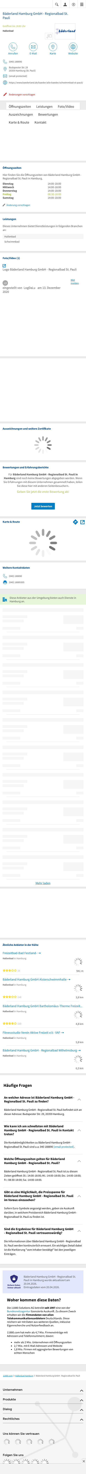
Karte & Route (19, 122)
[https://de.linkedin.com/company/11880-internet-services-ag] (35, 1463)
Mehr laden (43, 883)
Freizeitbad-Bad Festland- (20, 953)
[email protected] (64, 1146)
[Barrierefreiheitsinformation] (73, 4)
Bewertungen (48, 114)
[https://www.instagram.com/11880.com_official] (16, 1463)
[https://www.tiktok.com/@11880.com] (25, 1463)
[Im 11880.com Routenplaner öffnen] (75, 521)
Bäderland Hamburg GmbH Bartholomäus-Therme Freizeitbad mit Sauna (43, 1006)
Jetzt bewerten (43, 506)
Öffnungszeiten (20, 106)
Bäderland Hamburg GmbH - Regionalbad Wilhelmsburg (40, 1050)
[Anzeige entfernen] (83, 1461)
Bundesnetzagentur (18, 1311)
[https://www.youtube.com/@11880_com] (44, 1463)
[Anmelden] (65, 4)
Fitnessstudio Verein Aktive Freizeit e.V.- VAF (31, 1032)
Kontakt (40, 122)
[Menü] (81, 4)
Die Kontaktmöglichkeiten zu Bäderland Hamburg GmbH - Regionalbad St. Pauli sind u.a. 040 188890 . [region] (39, 1144)
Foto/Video (66, 106)
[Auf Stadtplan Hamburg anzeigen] (82, 521)
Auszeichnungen (21, 114)
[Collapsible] (79, 1099)
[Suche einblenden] (56, 4)
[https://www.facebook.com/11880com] (7, 1463)
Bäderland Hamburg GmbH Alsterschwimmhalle (35, 979)
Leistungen (44, 106)
